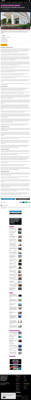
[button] (1, 0)
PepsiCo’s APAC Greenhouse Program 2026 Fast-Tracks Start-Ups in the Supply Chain (13, 300)
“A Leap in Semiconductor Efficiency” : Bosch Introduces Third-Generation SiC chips (13, 326)
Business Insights (16, 279)
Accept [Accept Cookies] (4, 397)
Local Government (16, 347)
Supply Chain (15, 242)
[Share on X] (4, 9)
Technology (15, 261)
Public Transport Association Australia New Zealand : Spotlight (13, 341)
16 (1, 5)
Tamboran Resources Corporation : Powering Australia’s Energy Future (12, 244)
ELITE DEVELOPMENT (3, 38)
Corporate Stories (11, 5)
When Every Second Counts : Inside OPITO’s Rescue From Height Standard (15, 220)
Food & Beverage (15, 276)
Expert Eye (15, 286)
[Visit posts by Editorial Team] (1, 205)
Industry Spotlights (11, 234)
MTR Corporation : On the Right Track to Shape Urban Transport (13, 240)
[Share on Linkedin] (6, 9)
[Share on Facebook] (3, 9)
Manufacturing (15, 272)
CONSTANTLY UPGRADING (4, 40)
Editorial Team (5, 205)
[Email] (7, 9)
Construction (5, 5)
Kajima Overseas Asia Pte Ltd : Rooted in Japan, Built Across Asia (13, 249)
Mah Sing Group (17, 5)
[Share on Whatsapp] (5, 9)
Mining (14, 246)
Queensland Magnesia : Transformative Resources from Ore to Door (13, 256)
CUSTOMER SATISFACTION (4, 39)
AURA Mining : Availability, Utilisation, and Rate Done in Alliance (13, 267)
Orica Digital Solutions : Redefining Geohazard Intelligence (12, 289)
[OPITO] (13, 223)
